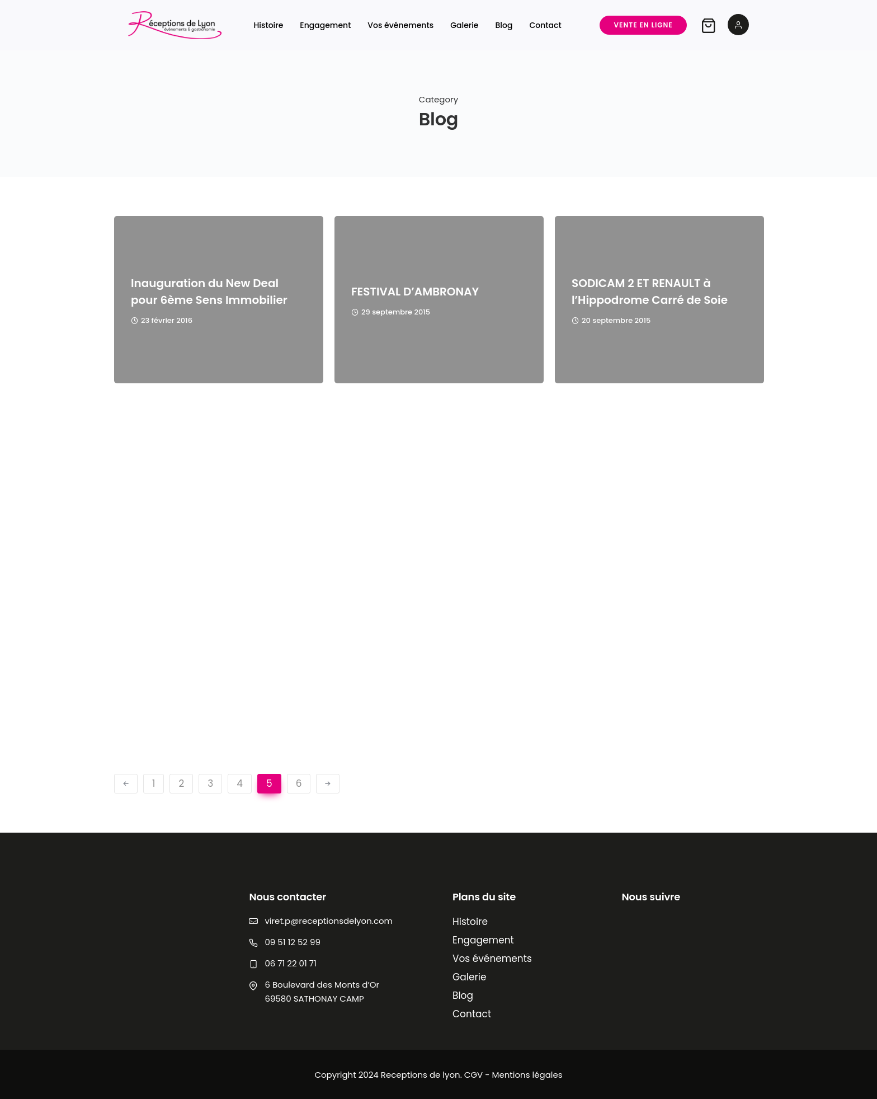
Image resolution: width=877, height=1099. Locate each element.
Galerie (465, 25)
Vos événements (401, 25)
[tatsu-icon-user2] (735, 24)
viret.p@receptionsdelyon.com (329, 921)
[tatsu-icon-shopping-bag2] (706, 25)
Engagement (325, 25)
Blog (504, 25)
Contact (546, 25)
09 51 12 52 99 (292, 942)
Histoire (269, 25)
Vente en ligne (641, 25)
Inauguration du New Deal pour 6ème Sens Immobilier (209, 291)
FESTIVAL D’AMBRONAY (415, 291)
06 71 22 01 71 (290, 963)
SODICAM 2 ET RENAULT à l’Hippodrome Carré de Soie (650, 291)
